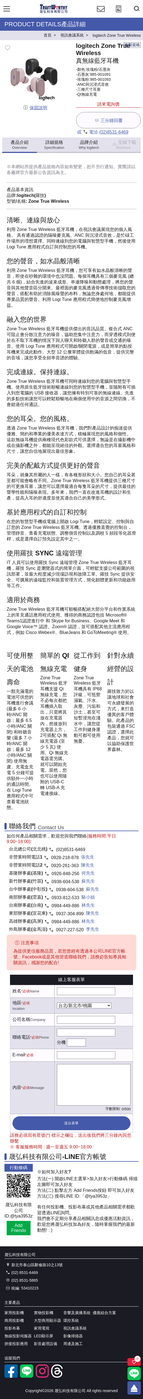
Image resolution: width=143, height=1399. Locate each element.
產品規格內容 (51, 166)
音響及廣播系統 (77, 1312)
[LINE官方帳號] (26, 1376)
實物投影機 (43, 1312)
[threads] (57, 1376)
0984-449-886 (65, 905)
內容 (16, 1087)
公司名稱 (21, 1019)
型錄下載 (124, 145)
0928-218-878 (65, 857)
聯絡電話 (21, 1037)
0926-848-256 (65, 873)
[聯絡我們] (100, 14)
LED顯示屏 (43, 1336)
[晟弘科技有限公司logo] (53, 12)
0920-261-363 (65, 865)
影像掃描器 (73, 1336)
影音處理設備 (45, 1343)
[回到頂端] (134, 1388)
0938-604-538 (65, 881)
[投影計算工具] (118, 14)
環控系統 (71, 1320)
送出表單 (71, 1123)
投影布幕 (12, 1328)
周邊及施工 (73, 1343)
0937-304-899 (70, 913)
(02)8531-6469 (113, 132)
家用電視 (41, 1328)
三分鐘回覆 (108, 120)
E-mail (18, 1054)
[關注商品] (134, 1362)
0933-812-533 (65, 897)
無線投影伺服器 (18, 1336)
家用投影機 (14, 1312)
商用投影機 (14, 1320)
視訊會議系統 (75, 1328)
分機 (61, 1042)
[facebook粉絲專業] (11, 1376)
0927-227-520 (70, 929)
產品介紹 (19, 145)
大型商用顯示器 (47, 1320)
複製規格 (132, 45)
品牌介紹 (89, 145)
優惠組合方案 (104, 1312)
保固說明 (35, 107)
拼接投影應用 (16, 1343)
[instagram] (42, 1376)
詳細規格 (54, 145)
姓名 (16, 991)
